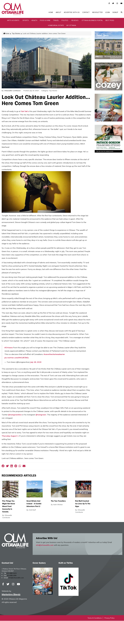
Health (34, 21)
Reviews (74, 21)
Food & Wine (45, 21)
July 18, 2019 (35, 362)
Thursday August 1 (10, 436)
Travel (56, 21)
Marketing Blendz (11, 594)
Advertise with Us (72, 12)
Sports (26, 21)
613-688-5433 (11, 573)
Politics (64, 21)
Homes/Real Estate (56, 26)
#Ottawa (8, 348)
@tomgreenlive (15, 415)
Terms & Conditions (95, 618)
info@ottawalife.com (44, 545)
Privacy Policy (109, 618)
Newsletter (97, 12)
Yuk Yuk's (25, 111)
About (58, 12)
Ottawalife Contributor (12, 91)
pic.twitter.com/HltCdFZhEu (16, 358)
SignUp (115, 12)
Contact (86, 12)
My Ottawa (71, 26)
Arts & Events (13, 21)
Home (51, 12)
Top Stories (16, 34)
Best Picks (110, 21)
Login (107, 12)
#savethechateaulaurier (54, 354)
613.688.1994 (11, 576)
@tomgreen (41, 415)
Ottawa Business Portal (92, 21)
